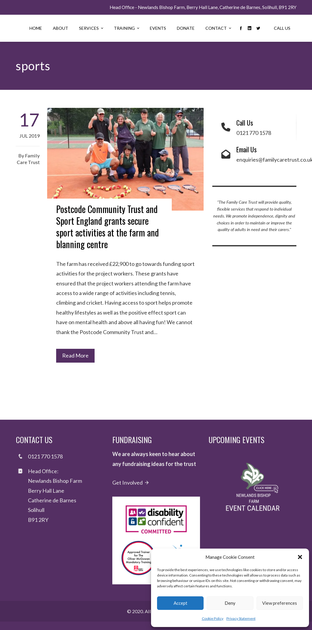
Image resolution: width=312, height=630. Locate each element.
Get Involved (131, 482)
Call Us (282, 28)
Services (91, 28)
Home (35, 28)
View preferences (279, 603)
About (60, 28)
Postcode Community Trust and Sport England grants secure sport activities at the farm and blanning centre (107, 226)
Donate (186, 28)
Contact (218, 28)
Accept (180, 603)
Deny (230, 603)
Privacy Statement (241, 618)
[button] (300, 557)
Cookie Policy (212, 618)
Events (158, 28)
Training (127, 28)
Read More (75, 355)
